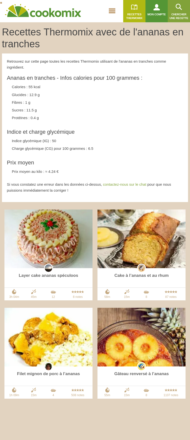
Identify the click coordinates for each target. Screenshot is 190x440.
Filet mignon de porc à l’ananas (48, 373)
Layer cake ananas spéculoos (48, 275)
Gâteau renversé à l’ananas (141, 373)
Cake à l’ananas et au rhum (142, 275)
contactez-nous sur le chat (124, 184)
